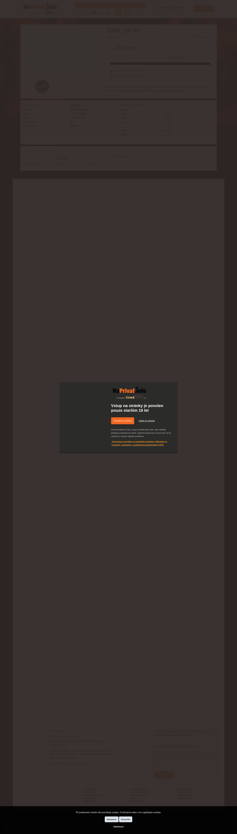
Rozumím (125, 819)
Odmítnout (118, 827)
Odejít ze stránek (147, 421)
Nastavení (111, 819)
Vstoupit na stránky (123, 421)
